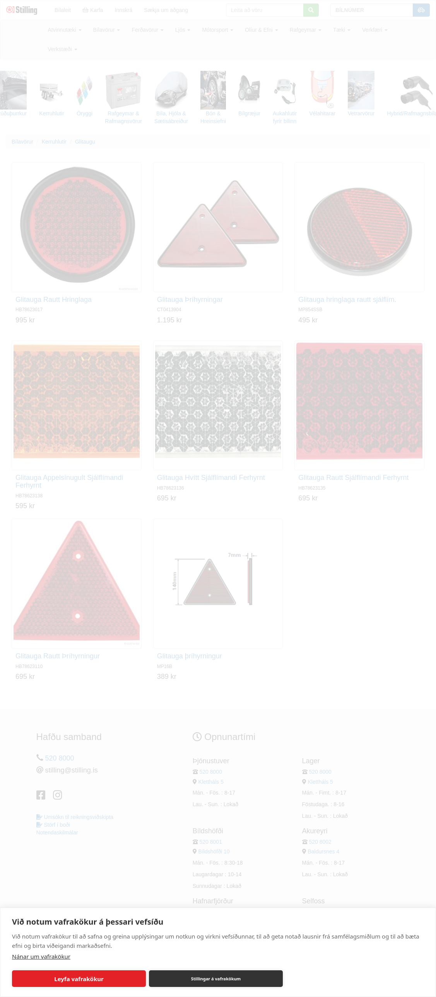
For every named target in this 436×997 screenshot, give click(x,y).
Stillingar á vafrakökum (216, 979)
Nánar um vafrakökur (41, 956)
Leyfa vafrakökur (78, 979)
